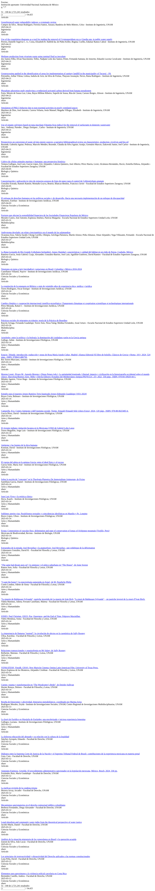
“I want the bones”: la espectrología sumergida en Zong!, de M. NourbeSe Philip (36, 582)
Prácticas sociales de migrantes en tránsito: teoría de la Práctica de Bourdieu (34, 320)
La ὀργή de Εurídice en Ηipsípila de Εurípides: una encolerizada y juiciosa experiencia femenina (43, 719)
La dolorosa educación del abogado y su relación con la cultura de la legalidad (35, 736)
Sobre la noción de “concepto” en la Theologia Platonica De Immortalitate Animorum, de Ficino (43, 479)
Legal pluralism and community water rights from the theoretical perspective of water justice (41, 822)
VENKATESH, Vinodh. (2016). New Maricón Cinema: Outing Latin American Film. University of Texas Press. (49, 667)
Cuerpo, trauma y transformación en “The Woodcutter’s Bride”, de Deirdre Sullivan (37, 685)
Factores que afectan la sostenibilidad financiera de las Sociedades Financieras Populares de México (44, 215)
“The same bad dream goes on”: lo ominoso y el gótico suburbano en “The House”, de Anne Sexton (44, 565)
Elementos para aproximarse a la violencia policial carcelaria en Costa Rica (34, 873)
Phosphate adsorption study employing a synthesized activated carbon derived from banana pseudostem (46, 91)
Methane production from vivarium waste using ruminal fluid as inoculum (33, 56)
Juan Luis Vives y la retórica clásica (16, 496)
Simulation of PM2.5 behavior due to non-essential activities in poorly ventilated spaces (39, 108)
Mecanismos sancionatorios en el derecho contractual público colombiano (33, 805)
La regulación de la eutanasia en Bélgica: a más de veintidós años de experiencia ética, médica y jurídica (46, 286)
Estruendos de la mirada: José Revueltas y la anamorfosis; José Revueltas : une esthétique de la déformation (48, 548)
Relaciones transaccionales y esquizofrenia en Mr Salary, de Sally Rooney (33, 650)
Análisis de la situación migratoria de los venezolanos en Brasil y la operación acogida (38, 839)
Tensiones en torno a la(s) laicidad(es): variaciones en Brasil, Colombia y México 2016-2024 (41, 269)
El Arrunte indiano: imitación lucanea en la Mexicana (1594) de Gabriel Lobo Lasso (37, 428)
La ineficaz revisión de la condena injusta (19, 788)
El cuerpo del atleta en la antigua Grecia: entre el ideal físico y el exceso (32, 462)
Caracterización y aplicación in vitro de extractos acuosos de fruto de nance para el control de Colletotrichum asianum (52, 181)
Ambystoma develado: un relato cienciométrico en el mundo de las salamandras (35, 232)
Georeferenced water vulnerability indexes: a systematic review (28, 22)
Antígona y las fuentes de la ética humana (19, 445)
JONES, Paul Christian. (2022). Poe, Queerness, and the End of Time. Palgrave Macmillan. (40, 616)
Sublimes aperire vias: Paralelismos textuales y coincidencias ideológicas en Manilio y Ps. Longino (44, 513)
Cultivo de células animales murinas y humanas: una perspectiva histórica (33, 161)
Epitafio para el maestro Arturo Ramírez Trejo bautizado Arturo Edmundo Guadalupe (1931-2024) (44, 394)
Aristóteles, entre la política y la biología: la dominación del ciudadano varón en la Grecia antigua (43, 337)
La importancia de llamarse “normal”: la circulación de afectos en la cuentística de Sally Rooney (43, 633)
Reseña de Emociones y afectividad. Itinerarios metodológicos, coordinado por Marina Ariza (41, 702)
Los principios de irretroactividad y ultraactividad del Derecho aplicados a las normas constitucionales (45, 856)
